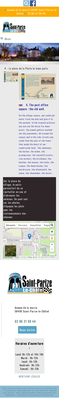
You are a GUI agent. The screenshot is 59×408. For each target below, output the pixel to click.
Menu (8, 39)
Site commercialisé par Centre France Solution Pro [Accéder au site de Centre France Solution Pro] (29, 388)
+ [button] (52, 245)
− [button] (52, 249)
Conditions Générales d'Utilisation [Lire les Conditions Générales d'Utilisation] (35, 395)
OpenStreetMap (48, 257)
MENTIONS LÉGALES (29, 376)
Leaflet (23, 257)
